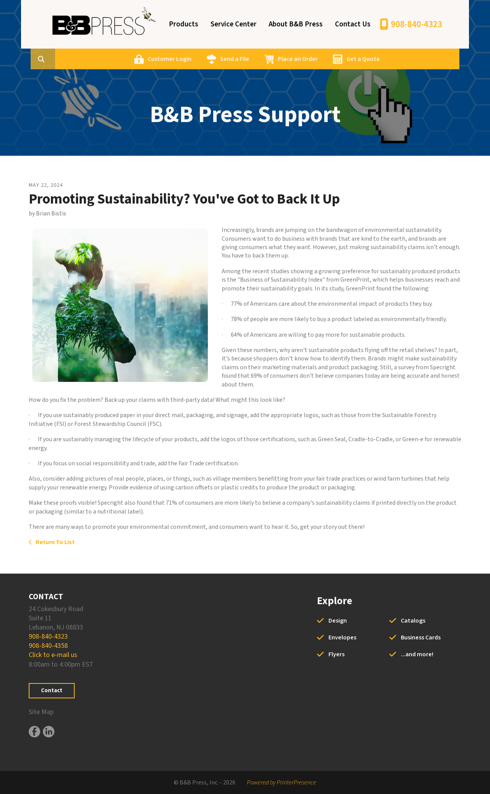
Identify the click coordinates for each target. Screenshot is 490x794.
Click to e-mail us (53, 655)
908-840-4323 (416, 24)
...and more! (417, 654)
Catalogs (413, 620)
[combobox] (91, 59)
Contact (51, 690)
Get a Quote (399, 59)
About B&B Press (296, 24)
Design (337, 620)
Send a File (271, 59)
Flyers (336, 654)
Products (183, 24)
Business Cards (421, 637)
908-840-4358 (48, 646)
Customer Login (206, 59)
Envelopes (342, 637)
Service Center (233, 24)
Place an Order (334, 59)
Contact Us (353, 24)
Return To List (54, 542)
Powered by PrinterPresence (281, 782)
